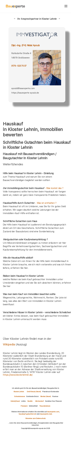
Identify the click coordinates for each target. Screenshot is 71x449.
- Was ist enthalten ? (29, 203)
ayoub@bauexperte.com (23, 88)
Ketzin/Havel (15, 401)
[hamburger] (66, 6)
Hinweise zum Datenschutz (35, 418)
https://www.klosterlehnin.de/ (17, 374)
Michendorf (39, 401)
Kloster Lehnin (19, 392)
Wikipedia (9, 344)
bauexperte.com (53, 412)
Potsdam (24, 406)
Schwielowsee (19, 396)
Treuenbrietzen (44, 406)
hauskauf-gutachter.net (27, 414)
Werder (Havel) (45, 396)
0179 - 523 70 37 (18, 66)
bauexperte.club (46, 414)
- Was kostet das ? (33, 188)
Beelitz (29, 401)
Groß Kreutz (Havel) (34, 392)
